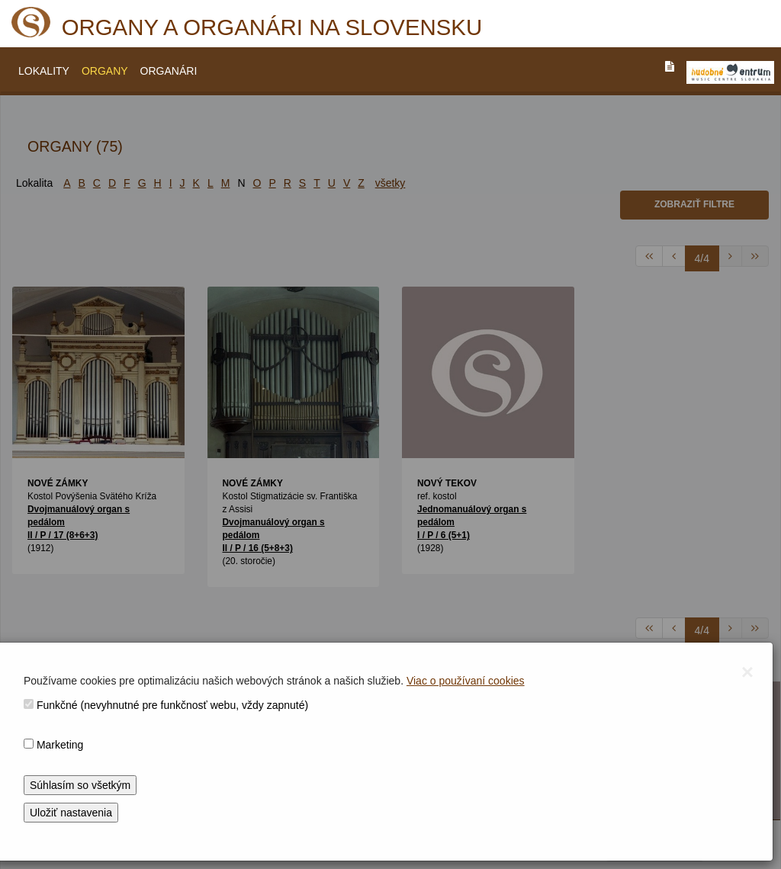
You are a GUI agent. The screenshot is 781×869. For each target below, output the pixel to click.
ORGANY (105, 71)
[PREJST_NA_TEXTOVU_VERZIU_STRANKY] (669, 66)
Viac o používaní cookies (466, 681)
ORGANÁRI (169, 71)
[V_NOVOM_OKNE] (730, 72)
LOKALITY (43, 71)
